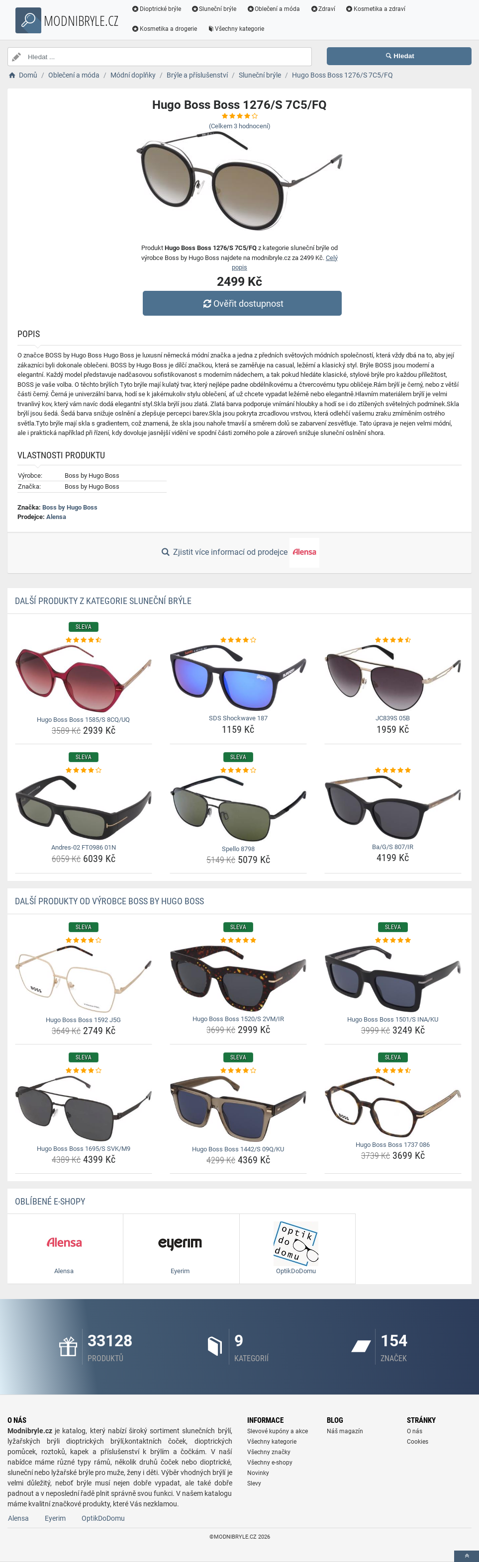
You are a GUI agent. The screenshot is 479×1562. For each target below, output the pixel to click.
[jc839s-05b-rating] (393, 640)
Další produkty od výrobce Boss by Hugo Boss (109, 901)
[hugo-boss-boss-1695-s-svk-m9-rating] (83, 1071)
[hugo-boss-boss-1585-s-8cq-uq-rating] (83, 640)
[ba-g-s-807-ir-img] (393, 808)
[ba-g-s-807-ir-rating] (393, 771)
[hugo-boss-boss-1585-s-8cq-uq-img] (83, 678)
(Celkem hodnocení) (240, 126)
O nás (414, 1431)
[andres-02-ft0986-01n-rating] (83, 771)
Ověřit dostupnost (241, 303)
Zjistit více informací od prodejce (239, 553)
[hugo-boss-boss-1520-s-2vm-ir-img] (238, 979)
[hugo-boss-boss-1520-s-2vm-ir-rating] (238, 941)
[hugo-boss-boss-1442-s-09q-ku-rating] (238, 1071)
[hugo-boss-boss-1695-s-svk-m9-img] (83, 1108)
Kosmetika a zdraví (375, 8)
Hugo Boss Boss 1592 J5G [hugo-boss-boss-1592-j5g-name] (83, 1020)
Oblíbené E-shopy (50, 1201)
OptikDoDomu (103, 1518)
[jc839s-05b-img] (393, 678)
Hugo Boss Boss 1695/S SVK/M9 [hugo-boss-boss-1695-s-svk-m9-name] (83, 1148)
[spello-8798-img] (238, 809)
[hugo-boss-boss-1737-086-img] (393, 1106)
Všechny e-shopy (269, 1462)
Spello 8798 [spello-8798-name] (238, 849)
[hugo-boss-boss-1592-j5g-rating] (83, 941)
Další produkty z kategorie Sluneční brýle (103, 601)
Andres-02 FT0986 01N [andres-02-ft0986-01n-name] (83, 847)
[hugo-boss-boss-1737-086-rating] (393, 1071)
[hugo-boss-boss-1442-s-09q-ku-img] (238, 1109)
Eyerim (55, 1518)
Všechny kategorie (236, 28)
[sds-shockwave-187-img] (238, 678)
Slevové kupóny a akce (277, 1431)
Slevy (254, 1483)
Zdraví (322, 8)
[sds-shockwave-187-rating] (238, 640)
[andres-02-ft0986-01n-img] (83, 808)
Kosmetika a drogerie (164, 28)
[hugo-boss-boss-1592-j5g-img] (83, 979)
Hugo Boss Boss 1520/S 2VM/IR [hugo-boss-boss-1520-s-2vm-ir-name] (238, 1019)
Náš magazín (345, 1431)
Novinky (258, 1473)
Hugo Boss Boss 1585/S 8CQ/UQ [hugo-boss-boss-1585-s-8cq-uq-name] (83, 719)
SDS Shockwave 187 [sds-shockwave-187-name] (238, 718)
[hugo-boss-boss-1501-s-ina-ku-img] (393, 979)
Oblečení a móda (273, 8)
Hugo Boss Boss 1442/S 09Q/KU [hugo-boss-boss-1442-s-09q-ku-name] (238, 1149)
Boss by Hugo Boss (69, 507)
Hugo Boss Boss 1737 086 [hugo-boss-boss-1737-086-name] (393, 1144)
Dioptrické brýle (156, 8)
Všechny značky (268, 1452)
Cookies (417, 1441)
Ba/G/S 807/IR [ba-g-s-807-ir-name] (392, 847)
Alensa (56, 517)
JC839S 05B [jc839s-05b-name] (393, 718)
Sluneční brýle (214, 8)
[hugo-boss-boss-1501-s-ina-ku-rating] (393, 941)
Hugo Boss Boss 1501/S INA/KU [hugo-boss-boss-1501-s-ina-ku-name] (392, 1019)
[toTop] (466, 1556)
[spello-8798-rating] (238, 771)
